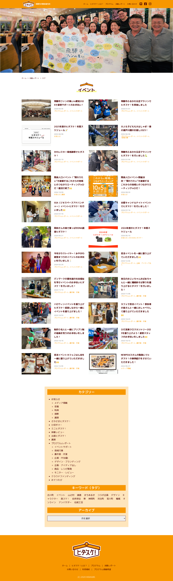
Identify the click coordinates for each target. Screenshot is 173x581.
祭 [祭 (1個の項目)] (85, 498)
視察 (56, 413)
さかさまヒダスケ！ (135, 238)
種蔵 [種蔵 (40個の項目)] (118, 498)
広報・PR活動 (61, 457)
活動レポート (120, 4)
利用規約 (86, 569)
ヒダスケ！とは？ (96, 4)
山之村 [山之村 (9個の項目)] (71, 495)
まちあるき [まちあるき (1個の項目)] (89, 495)
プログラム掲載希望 (102, 569)
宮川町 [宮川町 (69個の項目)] (110, 498)
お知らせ (57, 136)
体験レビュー (57, 432)
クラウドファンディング (63, 476)
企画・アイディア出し (65, 465)
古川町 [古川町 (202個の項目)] (50, 495)
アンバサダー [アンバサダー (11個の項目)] (65, 502)
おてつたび (56, 479)
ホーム (85, 4)
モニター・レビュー (64, 472)
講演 (63, 194)
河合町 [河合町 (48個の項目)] (101, 498)
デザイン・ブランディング (67, 461)
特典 (56, 410)
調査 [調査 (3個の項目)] (79, 495)
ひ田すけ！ (56, 424)
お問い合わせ (132, 4)
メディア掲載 (126, 368)
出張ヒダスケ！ (58, 435)
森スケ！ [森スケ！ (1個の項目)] (65, 498)
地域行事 (125, 138)
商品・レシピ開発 (63, 468)
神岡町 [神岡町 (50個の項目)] (91, 498)
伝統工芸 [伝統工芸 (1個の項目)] (78, 502)
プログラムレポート (61, 111)
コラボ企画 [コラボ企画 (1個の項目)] (103, 495)
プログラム (109, 4)
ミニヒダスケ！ (58, 428)
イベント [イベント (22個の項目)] (60, 495)
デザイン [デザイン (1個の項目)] (115, 495)
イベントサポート (76, 111)
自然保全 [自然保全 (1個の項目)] (76, 498)
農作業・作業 (74, 292)
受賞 (56, 406)
